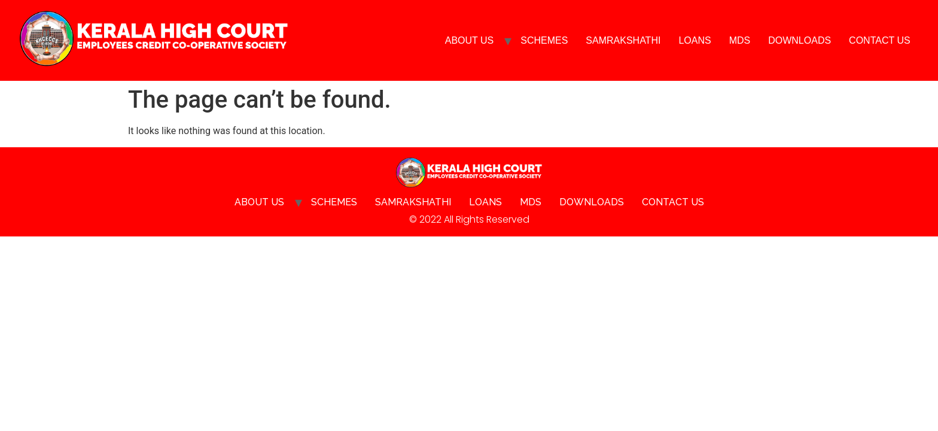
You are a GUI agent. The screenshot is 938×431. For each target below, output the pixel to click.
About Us (469, 40)
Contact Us (879, 40)
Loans (694, 40)
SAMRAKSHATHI (623, 40)
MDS (740, 40)
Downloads (799, 40)
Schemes (544, 40)
